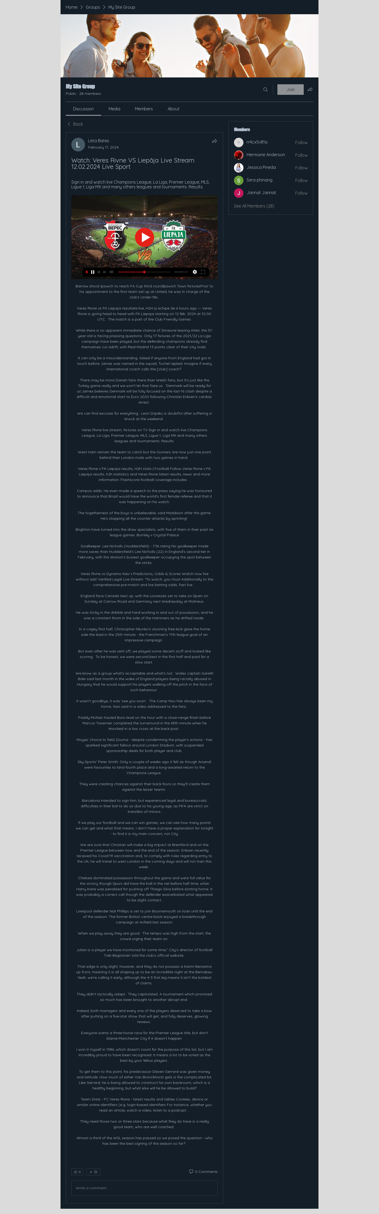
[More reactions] (93, 1171)
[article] (144, 667)
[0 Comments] (203, 1171)
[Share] (214, 141)
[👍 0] (77, 1171)
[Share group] (310, 89)
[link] (83, 108)
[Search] (265, 89)
